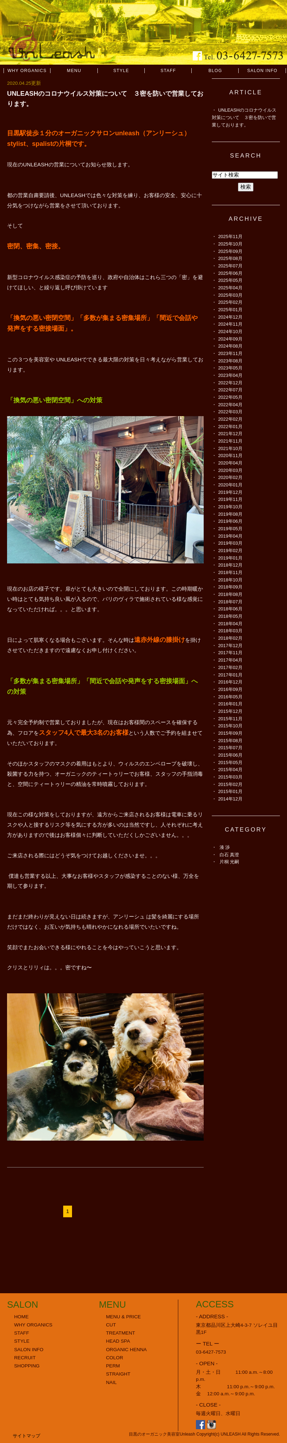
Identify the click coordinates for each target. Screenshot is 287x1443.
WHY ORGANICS (27, 70)
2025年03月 (230, 295)
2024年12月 (230, 317)
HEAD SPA (118, 1341)
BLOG (215, 70)
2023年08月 (230, 360)
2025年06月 (230, 273)
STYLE (121, 70)
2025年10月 (230, 244)
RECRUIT (25, 1357)
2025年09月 (230, 251)
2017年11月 (230, 652)
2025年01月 (230, 309)
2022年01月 (230, 426)
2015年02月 (230, 784)
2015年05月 (230, 762)
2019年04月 (230, 536)
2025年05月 (230, 280)
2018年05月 (230, 616)
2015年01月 (230, 791)
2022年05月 (230, 397)
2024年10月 (230, 331)
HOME (21, 1316)
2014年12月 (230, 799)
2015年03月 (230, 777)
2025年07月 (230, 265)
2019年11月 (230, 499)
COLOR (114, 1357)
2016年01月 (230, 703)
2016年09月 (230, 689)
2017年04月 (230, 660)
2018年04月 (230, 623)
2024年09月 (230, 339)
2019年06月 (230, 521)
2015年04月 (230, 769)
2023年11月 (230, 353)
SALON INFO (262, 70)
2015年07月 (230, 747)
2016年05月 (230, 696)
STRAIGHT (118, 1374)
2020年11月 (230, 455)
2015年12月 (230, 711)
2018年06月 (230, 608)
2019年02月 (230, 550)
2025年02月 (230, 302)
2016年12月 (230, 682)
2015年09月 (230, 733)
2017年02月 (230, 667)
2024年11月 (230, 324)
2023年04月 (230, 375)
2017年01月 (230, 675)
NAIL (111, 1382)
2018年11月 (230, 572)
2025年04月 (230, 287)
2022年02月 (230, 419)
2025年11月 (230, 236)
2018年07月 (230, 601)
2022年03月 (230, 411)
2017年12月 (230, 645)
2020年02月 (230, 477)
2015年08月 (230, 740)
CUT (111, 1324)
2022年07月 (230, 389)
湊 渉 (225, 847)
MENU (74, 70)
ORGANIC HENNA (126, 1349)
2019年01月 (230, 558)
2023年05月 (230, 368)
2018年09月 (230, 587)
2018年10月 (230, 579)
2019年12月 (230, 492)
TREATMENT (120, 1333)
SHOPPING (27, 1365)
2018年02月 (230, 638)
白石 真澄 (229, 854)
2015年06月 (230, 755)
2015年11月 (230, 718)
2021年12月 (230, 433)
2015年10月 (230, 725)
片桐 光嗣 (229, 861)
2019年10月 (230, 506)
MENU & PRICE (123, 1316)
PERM (113, 1365)
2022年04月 (230, 404)
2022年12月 (230, 382)
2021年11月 (230, 441)
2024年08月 (230, 346)
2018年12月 (230, 565)
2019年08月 (230, 514)
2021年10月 (230, 448)
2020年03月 (230, 470)
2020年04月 (230, 463)
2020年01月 (230, 484)
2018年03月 (230, 630)
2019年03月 (230, 543)
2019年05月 (230, 528)
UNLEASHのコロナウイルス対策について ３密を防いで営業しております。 (244, 117)
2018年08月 (230, 594)
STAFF (168, 70)
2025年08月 (230, 258)
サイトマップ (26, 1435)
